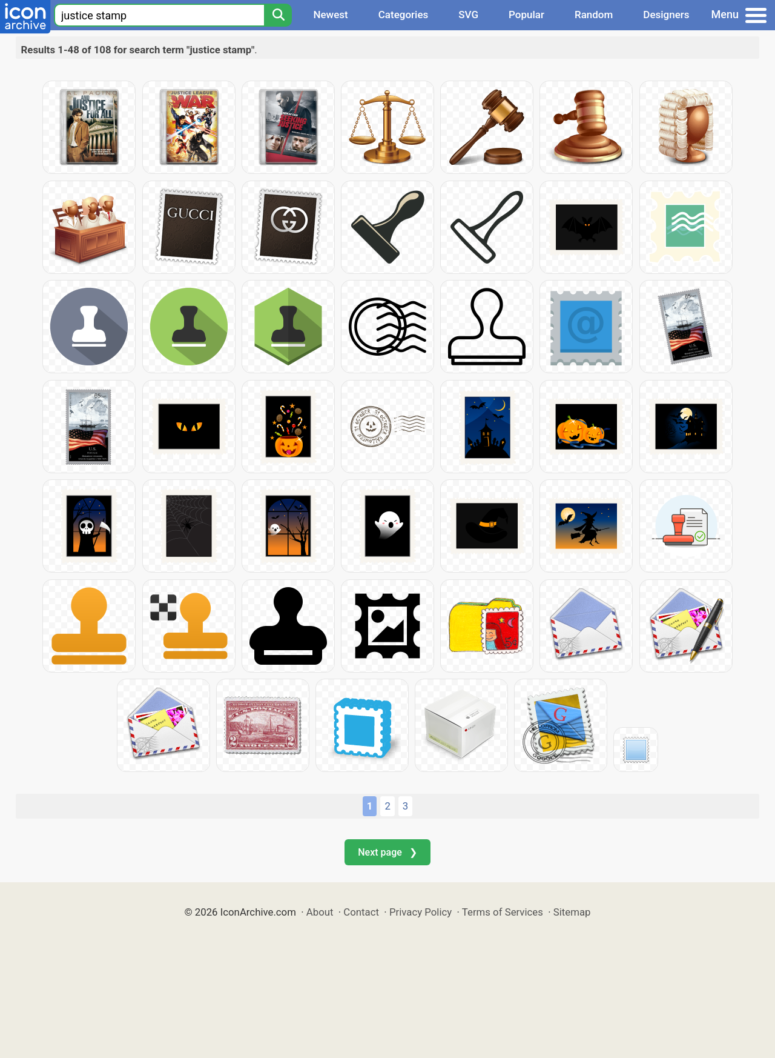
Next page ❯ (387, 852)
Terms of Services (502, 912)
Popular (526, 14)
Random (594, 14)
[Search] (278, 15)
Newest (330, 14)
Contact (361, 912)
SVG (468, 14)
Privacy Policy (420, 912)
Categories (403, 14)
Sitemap (572, 912)
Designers (666, 14)
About (320, 912)
